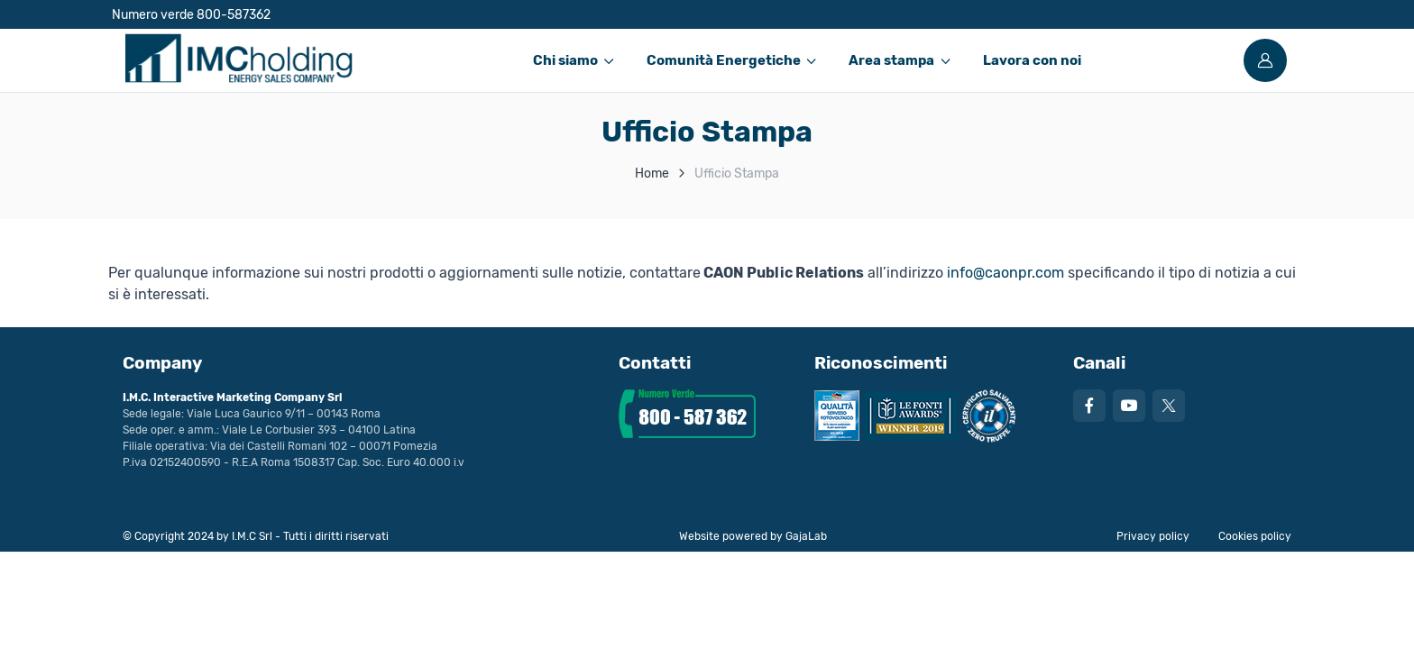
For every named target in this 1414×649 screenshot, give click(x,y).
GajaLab (806, 536)
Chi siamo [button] (565, 60)
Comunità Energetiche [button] (724, 60)
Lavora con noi (1032, 60)
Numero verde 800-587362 (191, 15)
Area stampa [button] (891, 60)
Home (652, 173)
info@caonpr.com (1005, 272)
